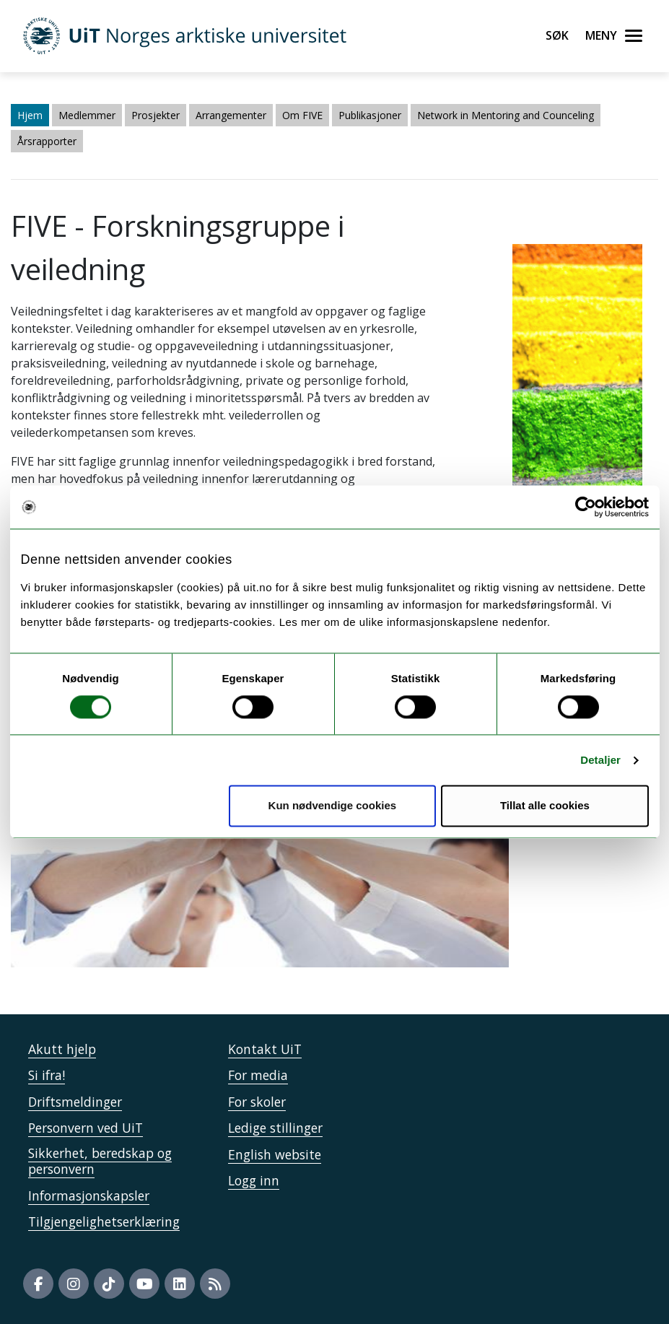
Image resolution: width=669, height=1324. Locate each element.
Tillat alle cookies (545, 806)
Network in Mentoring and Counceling (505, 115)
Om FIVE (302, 115)
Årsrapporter (46, 141)
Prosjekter (155, 115)
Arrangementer (231, 115)
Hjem (30, 115)
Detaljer (600, 760)
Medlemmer (86, 115)
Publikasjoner (369, 115)
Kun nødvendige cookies (332, 806)
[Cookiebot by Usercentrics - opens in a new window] (585, 507)
